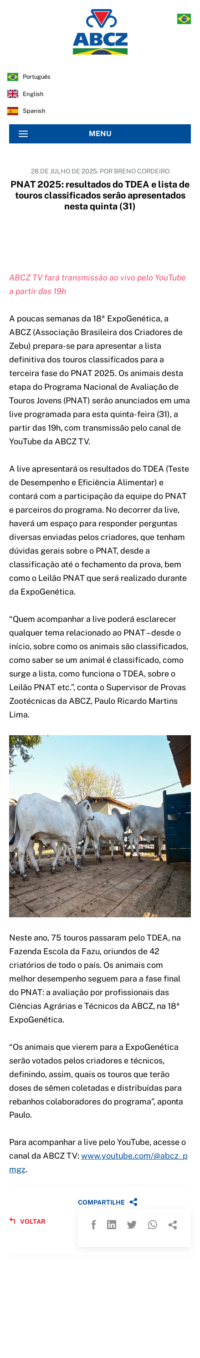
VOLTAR (27, 1221)
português (37, 76)
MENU (65, 133)
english (33, 94)
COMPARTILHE (108, 1202)
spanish (34, 110)
